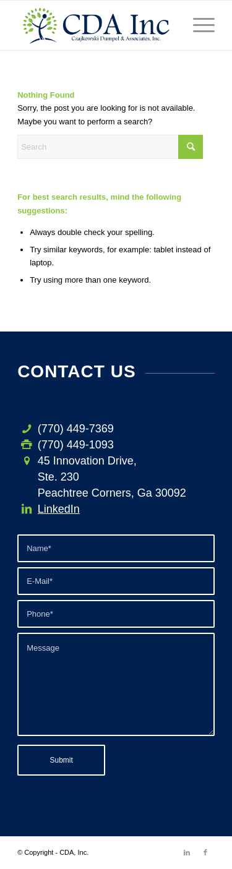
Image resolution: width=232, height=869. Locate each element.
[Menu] (198, 25)
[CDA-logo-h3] (96, 25)
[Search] (110, 147)
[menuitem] (198, 25)
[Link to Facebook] (205, 852)
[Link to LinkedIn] (187, 852)
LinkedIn (59, 509)
